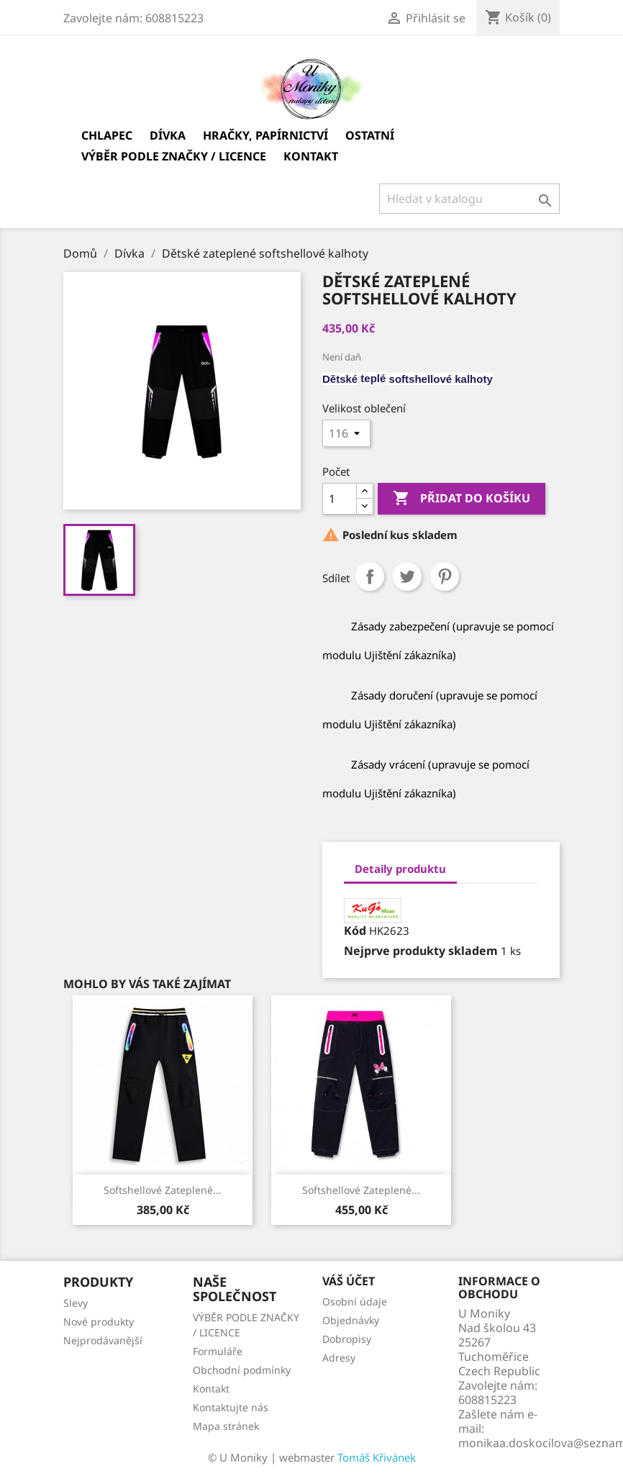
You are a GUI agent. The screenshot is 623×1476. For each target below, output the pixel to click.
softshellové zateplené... (163, 1190)
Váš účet (348, 1281)
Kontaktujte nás (230, 1407)
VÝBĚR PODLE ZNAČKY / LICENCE (173, 156)
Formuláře (217, 1351)
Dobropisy (346, 1339)
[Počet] (339, 499)
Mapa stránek (226, 1426)
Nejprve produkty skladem (421, 950)
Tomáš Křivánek (376, 1457)
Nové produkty (98, 1321)
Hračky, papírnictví (265, 135)
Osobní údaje (354, 1301)
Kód (355, 930)
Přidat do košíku (461, 498)
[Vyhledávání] (469, 199)
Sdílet (369, 576)
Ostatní (369, 135)
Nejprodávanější (102, 1340)
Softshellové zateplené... (361, 1190)
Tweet (407, 576)
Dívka (168, 135)
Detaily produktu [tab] (400, 868)
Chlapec (106, 135)
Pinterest (444, 576)
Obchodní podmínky (242, 1370)
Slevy (75, 1303)
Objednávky (350, 1320)
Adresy (338, 1357)
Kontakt (310, 156)
